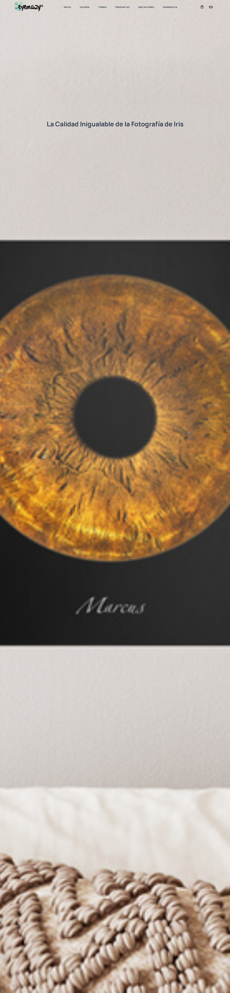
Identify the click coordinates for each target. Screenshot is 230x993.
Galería (85, 7)
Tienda (102, 7)
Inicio (67, 7)
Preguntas (122, 7)
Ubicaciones (146, 7)
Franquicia (170, 7)
